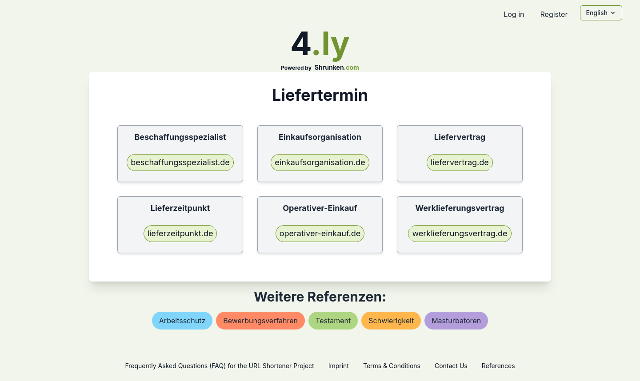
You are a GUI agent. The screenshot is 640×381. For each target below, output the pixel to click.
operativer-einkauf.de (320, 233)
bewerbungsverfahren (260, 320)
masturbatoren (456, 320)
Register (554, 14)
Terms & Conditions (391, 365)
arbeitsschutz (182, 320)
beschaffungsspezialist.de (180, 162)
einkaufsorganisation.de (320, 162)
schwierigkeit (391, 320)
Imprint (338, 365)
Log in (514, 14)
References (498, 365)
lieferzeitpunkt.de (180, 233)
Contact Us (451, 365)
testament (333, 320)
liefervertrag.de (460, 162)
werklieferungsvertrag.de (459, 233)
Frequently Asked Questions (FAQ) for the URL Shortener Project (219, 365)
